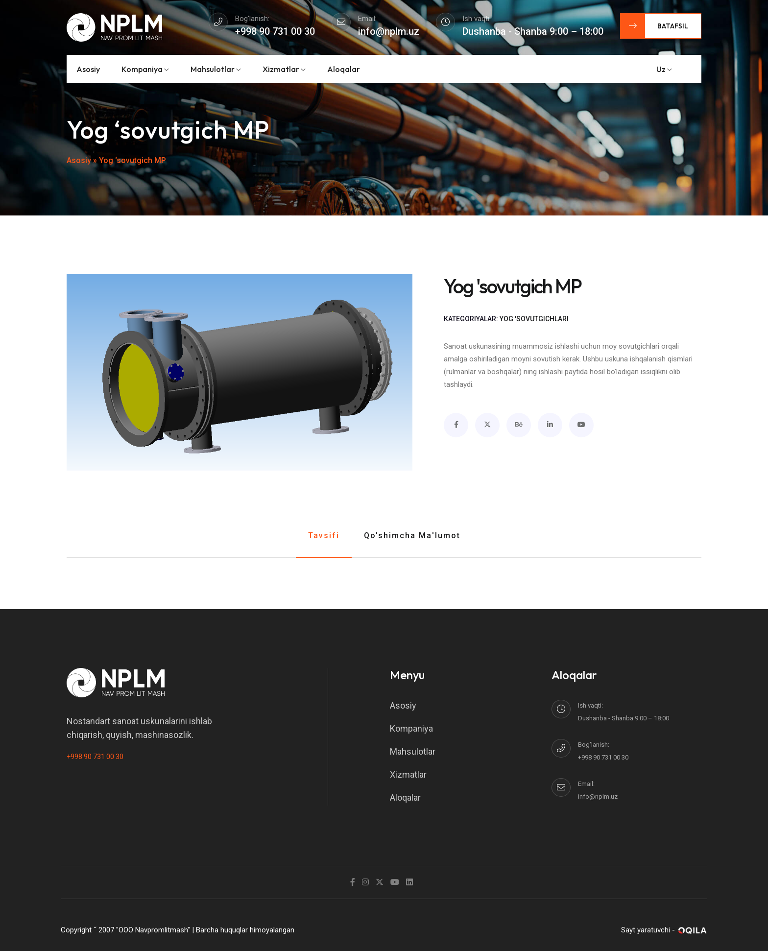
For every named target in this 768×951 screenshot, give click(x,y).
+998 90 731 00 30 (95, 757)
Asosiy (88, 69)
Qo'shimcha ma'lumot (412, 535)
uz (664, 69)
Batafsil (654, 26)
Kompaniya (145, 69)
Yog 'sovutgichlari (534, 319)
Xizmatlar (284, 69)
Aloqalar (343, 69)
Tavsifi (323, 535)
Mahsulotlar (216, 69)
